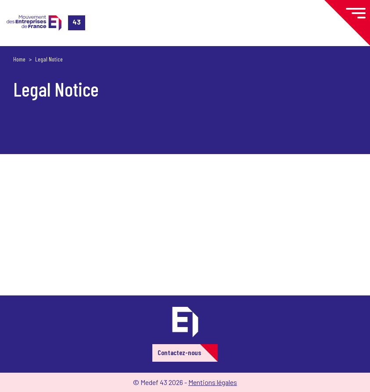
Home (19, 59)
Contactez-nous (179, 352)
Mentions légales (212, 382)
